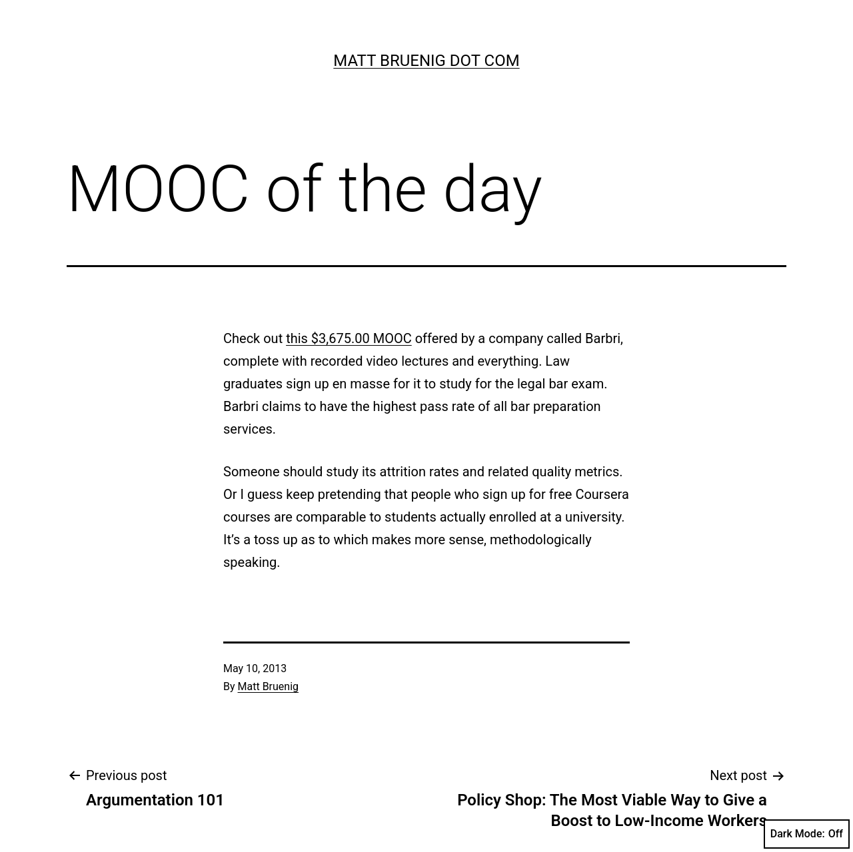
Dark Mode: (806, 834)
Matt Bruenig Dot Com (426, 60)
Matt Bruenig (268, 686)
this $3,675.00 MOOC (349, 338)
